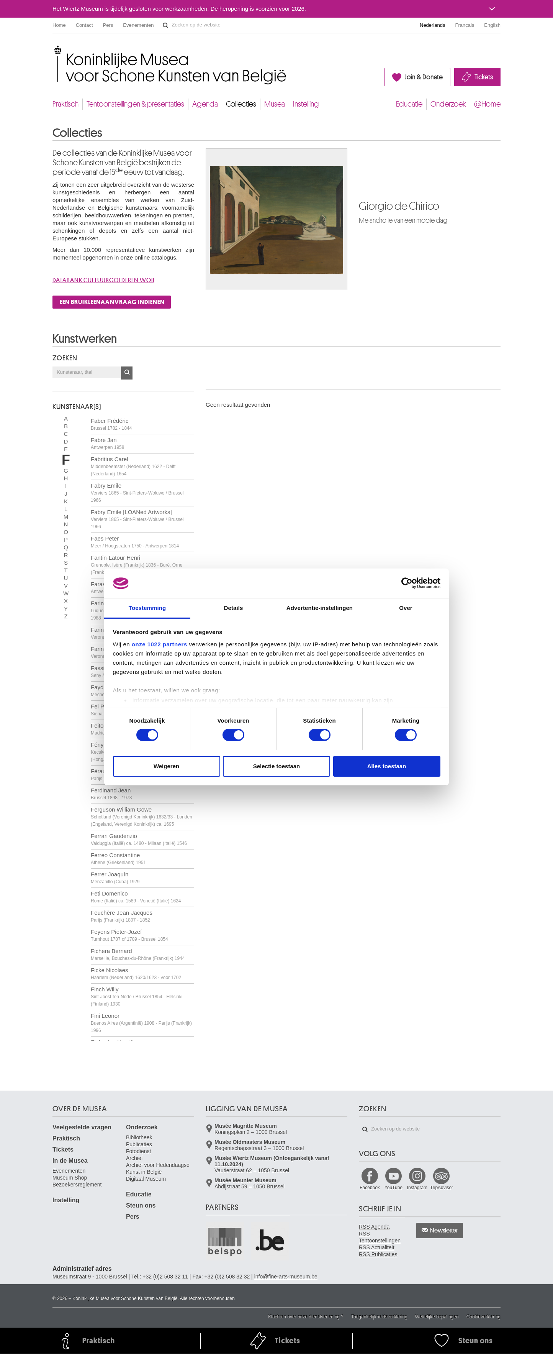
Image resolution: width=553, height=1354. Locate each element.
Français (464, 25)
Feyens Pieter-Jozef (129, 935)
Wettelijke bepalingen (437, 1316)
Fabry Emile (137, 492)
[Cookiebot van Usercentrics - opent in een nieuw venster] (406, 583)
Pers (108, 25)
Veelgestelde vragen (81, 1127)
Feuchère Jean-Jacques (121, 916)
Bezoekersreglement (76, 1184)
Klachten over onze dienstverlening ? (306, 1316)
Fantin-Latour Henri (136, 564)
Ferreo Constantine (118, 858)
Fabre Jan (107, 443)
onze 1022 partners (159, 644)
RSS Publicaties (378, 1254)
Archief (134, 1158)
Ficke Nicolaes (136, 973)
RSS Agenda (374, 1227)
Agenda (205, 104)
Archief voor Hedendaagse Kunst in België (158, 1168)
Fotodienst (138, 1151)
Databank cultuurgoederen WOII (103, 280)
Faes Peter (135, 542)
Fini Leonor (141, 1022)
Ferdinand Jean (111, 793)
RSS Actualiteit (376, 1247)
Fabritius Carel (133, 466)
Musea (274, 104)
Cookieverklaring (483, 1316)
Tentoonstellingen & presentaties (135, 104)
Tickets (483, 77)
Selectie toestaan (276, 766)
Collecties (241, 104)
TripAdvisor (441, 1187)
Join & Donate (424, 77)
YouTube (393, 1187)
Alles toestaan (386, 766)
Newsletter (444, 1230)
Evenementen (138, 25)
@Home (487, 104)
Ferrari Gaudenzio (139, 839)
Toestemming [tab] (147, 608)
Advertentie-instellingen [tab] (319, 608)
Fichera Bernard (138, 954)
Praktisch (65, 104)
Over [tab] (405, 608)
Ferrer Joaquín (115, 877)
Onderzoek (448, 104)
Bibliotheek (139, 1137)
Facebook (370, 1187)
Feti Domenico (136, 897)
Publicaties (139, 1144)
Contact (84, 25)
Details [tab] (233, 608)
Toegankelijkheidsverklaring (379, 1316)
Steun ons (140, 1205)
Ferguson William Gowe (141, 816)
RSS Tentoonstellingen (380, 1237)
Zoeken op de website (165, 25)
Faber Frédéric (111, 424)
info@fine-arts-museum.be (285, 1276)
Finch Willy (136, 996)
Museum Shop (69, 1178)
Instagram (417, 1187)
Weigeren (166, 766)
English (492, 25)
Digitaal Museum (146, 1179)
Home (59, 25)
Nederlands (432, 25)
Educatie (409, 104)
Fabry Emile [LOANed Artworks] (137, 519)
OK (127, 373)
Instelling (306, 104)
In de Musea (70, 1160)
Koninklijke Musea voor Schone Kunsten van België (54, 49)
